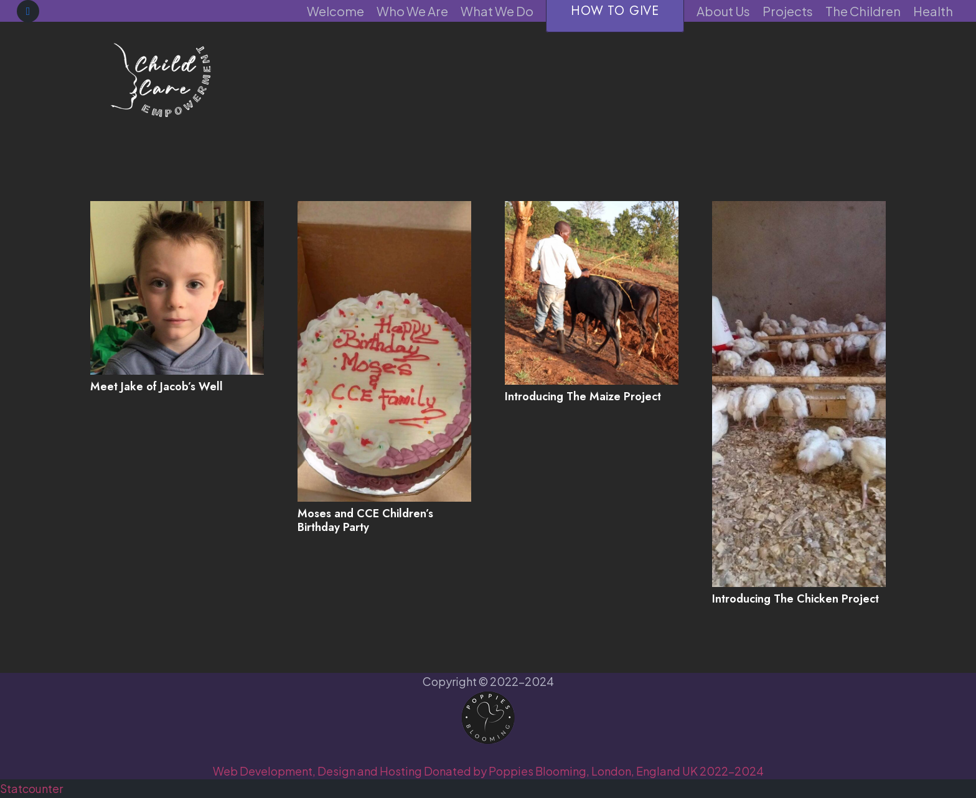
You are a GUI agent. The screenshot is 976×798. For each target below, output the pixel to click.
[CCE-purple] (159, 78)
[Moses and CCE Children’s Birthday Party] (384, 351)
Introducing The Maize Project (583, 396)
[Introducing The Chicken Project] (799, 394)
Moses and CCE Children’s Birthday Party (365, 520)
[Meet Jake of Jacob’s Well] (177, 288)
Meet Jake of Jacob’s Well (156, 386)
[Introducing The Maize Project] (591, 293)
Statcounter (31, 788)
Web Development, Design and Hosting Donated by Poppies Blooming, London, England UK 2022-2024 (488, 771)
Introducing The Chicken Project (795, 599)
